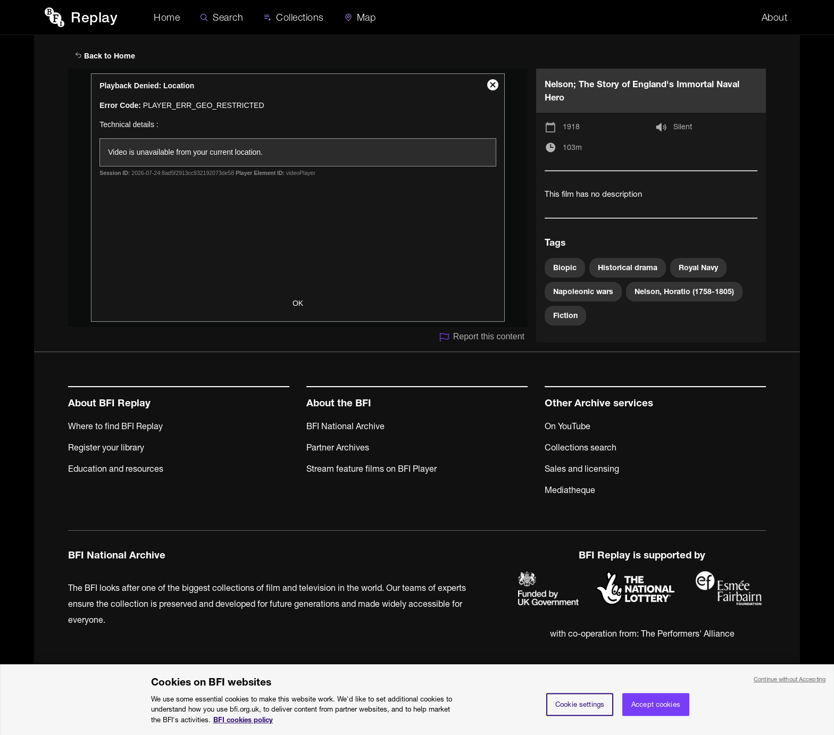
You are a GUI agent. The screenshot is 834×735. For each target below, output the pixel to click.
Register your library (106, 447)
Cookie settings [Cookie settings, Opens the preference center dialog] (579, 710)
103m (572, 147)
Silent (682, 126)
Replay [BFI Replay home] (94, 17)
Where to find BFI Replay (115, 426)
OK (298, 303)
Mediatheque (570, 490)
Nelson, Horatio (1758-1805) (684, 291)
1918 (571, 126)
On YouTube (567, 426)
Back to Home (105, 56)
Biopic (565, 267)
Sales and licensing (582, 468)
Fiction (565, 315)
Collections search (580, 447)
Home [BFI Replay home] (167, 17)
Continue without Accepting (789, 685)
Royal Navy (698, 267)
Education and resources (115, 468)
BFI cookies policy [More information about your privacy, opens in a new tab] (243, 726)
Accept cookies (655, 710)
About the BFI (338, 403)
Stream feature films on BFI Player (371, 468)
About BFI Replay (109, 403)
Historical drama (627, 267)
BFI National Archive (345, 426)
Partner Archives (337, 447)
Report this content (481, 337)
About (775, 17)
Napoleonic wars (583, 291)
